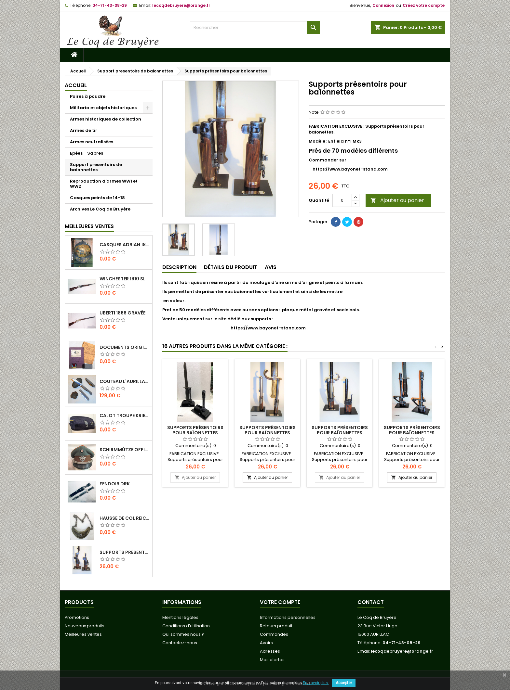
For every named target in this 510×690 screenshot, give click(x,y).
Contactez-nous (179, 643)
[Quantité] (342, 200)
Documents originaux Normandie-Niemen (125, 347)
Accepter (344, 683)
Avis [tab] (270, 267)
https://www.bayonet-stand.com (350, 169)
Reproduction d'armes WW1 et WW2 (104, 183)
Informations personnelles (287, 617)
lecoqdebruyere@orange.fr (181, 5)
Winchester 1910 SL (122, 278)
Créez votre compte (424, 5)
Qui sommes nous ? (183, 634)
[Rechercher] (255, 27)
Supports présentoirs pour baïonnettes (125, 552)
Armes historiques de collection (105, 119)
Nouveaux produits (84, 626)
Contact (370, 602)
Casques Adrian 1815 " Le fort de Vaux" (125, 244)
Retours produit (276, 626)
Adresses (270, 651)
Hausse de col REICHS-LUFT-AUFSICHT (125, 518)
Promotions (77, 617)
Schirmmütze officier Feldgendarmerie (125, 449)
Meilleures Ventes (89, 226)
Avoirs (266, 643)
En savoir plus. (316, 683)
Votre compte (280, 602)
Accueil (76, 85)
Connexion (383, 5)
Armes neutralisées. (92, 142)
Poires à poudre (87, 96)
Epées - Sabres (86, 153)
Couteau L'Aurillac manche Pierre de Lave (125, 381)
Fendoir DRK (115, 483)
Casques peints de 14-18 (97, 198)
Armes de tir (83, 130)
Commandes (274, 634)
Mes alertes (272, 660)
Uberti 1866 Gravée (122, 312)
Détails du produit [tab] (230, 267)
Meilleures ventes (83, 634)
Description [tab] (179, 267)
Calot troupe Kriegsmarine (125, 415)
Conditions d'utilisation (186, 626)
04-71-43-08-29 (109, 5)
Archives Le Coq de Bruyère (100, 209)
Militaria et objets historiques (103, 108)
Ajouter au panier (397, 200)
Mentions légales (180, 617)
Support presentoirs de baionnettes (96, 167)
